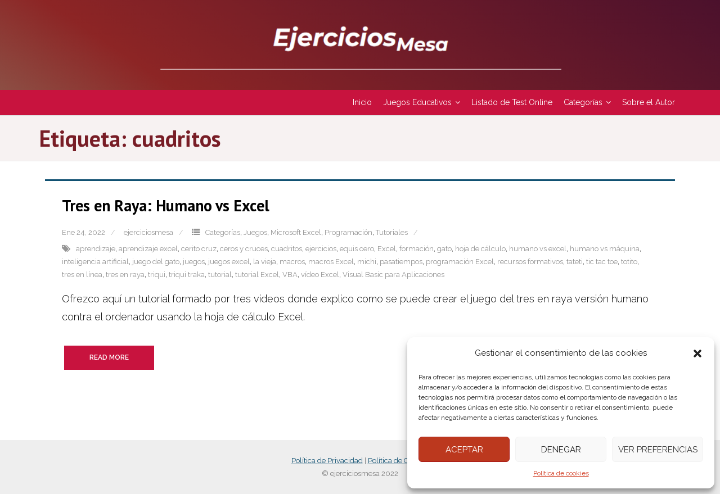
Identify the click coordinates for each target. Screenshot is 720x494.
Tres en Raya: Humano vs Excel (165, 205)
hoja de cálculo (480, 248)
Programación (348, 232)
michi (366, 261)
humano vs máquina (605, 248)
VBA (290, 274)
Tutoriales (392, 232)
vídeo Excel (320, 274)
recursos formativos (530, 261)
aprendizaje (95, 248)
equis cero (357, 248)
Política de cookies (561, 473)
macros (292, 261)
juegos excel (229, 261)
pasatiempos (401, 261)
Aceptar (464, 450)
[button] (697, 353)
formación (416, 248)
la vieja (264, 261)
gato (444, 248)
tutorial (220, 274)
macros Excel (331, 261)
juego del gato (155, 261)
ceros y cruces (244, 248)
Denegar (561, 450)
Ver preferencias (658, 450)
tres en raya (125, 274)
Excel (386, 248)
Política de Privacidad (327, 460)
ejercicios (320, 248)
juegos (194, 261)
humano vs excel (537, 248)
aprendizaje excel (148, 248)
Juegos (255, 232)
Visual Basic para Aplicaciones (393, 274)
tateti (574, 261)
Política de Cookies (398, 460)
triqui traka (187, 274)
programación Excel (460, 261)
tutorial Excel (257, 274)
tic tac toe (602, 261)
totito (629, 261)
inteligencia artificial (95, 261)
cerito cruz (199, 248)
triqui (156, 274)
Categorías (222, 232)
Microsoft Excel (296, 232)
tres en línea (82, 274)
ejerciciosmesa (148, 232)
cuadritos (286, 248)
